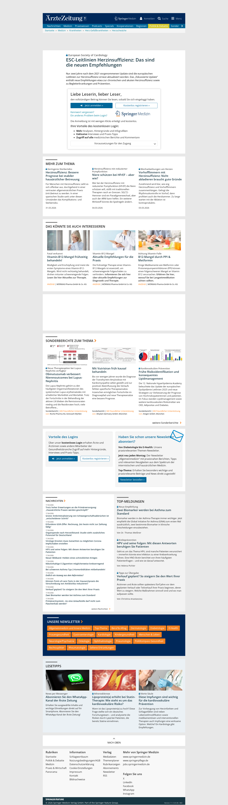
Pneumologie (123, 641)
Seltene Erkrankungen (102, 648)
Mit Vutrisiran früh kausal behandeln (109, 370)
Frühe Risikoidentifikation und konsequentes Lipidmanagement (159, 375)
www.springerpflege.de (135, 760)
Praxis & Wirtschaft (56, 768)
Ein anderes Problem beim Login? (89, 115)
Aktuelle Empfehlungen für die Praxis (113, 259)
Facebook (128, 786)
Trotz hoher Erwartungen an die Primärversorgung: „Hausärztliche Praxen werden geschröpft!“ (71, 509)
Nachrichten (54, 26)
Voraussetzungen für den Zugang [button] (125, 143)
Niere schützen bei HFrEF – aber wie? (113, 176)
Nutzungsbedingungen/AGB (85, 760)
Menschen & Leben (149, 634)
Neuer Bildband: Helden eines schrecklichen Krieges (71, 558)
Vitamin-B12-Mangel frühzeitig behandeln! (67, 259)
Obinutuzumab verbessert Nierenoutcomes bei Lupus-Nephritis (64, 377)
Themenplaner (111, 760)
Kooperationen (125, 26)
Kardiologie (104, 634)
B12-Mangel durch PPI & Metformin (154, 259)
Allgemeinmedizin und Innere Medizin (69, 628)
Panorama (51, 772)
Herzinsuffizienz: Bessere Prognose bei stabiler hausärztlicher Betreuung (63, 176)
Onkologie (84, 641)
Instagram (128, 794)
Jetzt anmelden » (91, 105)
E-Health (173, 628)
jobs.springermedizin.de (136, 764)
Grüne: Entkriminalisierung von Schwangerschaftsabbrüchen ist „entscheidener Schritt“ (77, 517)
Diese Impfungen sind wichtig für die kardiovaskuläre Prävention (158, 700)
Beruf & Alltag (119, 628)
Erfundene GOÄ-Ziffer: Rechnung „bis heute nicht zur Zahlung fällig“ (76, 526)
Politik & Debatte (158, 26)
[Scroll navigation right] (182, 26)
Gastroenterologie (83, 634)
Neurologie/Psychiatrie (61, 641)
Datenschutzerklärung (82, 764)
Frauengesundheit (59, 634)
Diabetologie (157, 628)
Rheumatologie (77, 648)
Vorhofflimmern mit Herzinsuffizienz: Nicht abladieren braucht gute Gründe (160, 176)
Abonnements (111, 768)
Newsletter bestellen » (132, 480)
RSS (105, 776)
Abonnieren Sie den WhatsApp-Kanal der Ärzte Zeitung (66, 699)
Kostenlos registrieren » (136, 105)
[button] (176, 18)
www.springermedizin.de (136, 757)
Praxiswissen (82, 26)
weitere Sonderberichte (167, 423)
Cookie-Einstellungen (81, 768)
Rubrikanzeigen (111, 764)
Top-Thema (101, 628)
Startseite (51, 757)
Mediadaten (109, 757)
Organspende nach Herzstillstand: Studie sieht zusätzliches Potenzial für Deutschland (75, 534)
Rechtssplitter (56, 648)
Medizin (68, 26)
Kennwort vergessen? (82, 112)
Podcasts (97, 26)
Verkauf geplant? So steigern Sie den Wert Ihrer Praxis (72, 589)
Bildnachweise (77, 779)
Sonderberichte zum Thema (69, 341)
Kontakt (74, 776)
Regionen (141, 26)
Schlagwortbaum (79, 757)
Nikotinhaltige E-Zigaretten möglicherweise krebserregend (75, 564)
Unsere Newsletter (63, 622)
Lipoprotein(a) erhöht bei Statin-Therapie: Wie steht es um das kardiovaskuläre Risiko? (113, 700)
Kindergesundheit (125, 634)
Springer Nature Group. (107, 803)
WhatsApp (128, 790)
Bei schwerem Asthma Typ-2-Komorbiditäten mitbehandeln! (75, 569)
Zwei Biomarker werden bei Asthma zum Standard (70, 595)
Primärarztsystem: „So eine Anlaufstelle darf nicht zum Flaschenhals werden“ (73, 602)
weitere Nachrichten (101, 609)
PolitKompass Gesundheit (149, 641)
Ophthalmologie (103, 641)
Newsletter (109, 772)
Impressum (76, 772)
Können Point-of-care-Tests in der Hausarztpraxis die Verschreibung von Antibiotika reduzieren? (72, 582)
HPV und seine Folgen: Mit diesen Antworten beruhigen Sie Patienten (75, 551)
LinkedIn (127, 782)
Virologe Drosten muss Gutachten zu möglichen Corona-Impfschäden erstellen (74, 542)
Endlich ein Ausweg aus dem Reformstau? (64, 575)
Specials (109, 26)
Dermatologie (138, 628)
